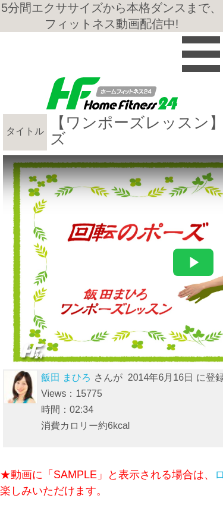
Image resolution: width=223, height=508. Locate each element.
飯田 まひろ (66, 377)
